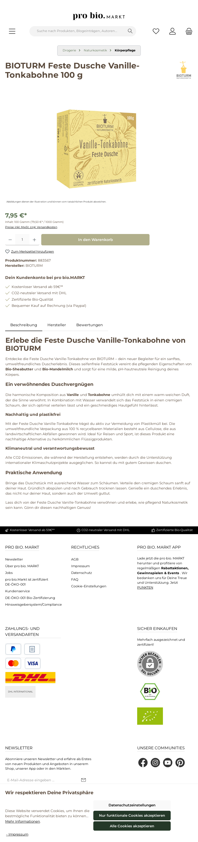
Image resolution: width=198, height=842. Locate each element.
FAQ (74, 579)
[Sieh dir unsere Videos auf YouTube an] (168, 762)
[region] (99, 149)
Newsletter (14, 559)
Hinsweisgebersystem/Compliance (33, 604)
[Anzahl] (22, 239)
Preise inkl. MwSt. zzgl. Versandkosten (31, 227)
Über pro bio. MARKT (22, 566)
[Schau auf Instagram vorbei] (155, 762)
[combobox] (77, 31)
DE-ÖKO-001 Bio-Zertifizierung (30, 598)
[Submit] (83, 780)
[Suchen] (130, 31)
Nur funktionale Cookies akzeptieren (132, 815)
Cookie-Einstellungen (88, 586)
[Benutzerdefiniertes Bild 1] (13, 649)
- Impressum (17, 834)
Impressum (80, 566)
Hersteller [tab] (56, 325)
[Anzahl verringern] (10, 239)
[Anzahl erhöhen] (34, 239)
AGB (75, 559)
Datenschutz (81, 573)
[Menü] (12, 31)
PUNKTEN (145, 587)
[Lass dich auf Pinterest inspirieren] (180, 762)
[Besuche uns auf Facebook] (143, 762)
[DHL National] (30, 677)
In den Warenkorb (95, 239)
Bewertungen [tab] (89, 325)
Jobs (9, 573)
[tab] (23, 325)
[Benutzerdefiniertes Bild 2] (32, 649)
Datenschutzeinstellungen (132, 805)
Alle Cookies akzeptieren (132, 826)
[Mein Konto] (172, 31)
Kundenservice (17, 591)
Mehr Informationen (22, 821)
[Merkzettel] (156, 31)
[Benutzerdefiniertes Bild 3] (23, 663)
